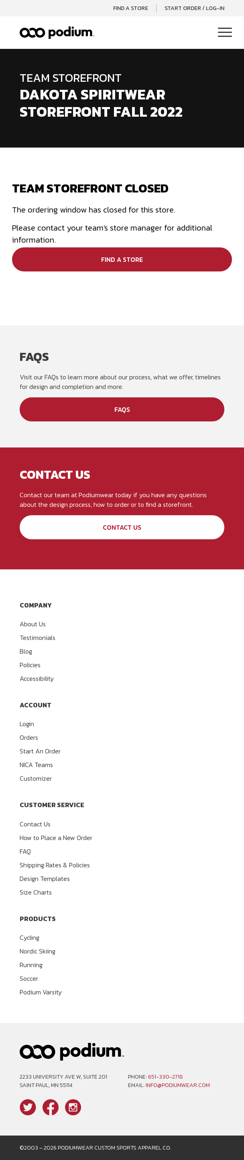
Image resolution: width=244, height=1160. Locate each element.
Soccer (29, 978)
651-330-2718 (165, 1077)
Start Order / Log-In (194, 8)
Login (27, 724)
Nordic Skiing (37, 951)
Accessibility (37, 678)
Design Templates (45, 878)
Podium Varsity (41, 992)
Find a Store (130, 8)
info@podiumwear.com (178, 1085)
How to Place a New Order (56, 837)
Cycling (29, 937)
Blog (26, 651)
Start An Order (40, 751)
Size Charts (36, 892)
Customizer (36, 778)
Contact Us (122, 527)
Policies (30, 665)
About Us (33, 624)
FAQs (122, 409)
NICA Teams (36, 764)
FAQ (25, 851)
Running (31, 965)
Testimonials (37, 637)
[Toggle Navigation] (225, 33)
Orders (29, 737)
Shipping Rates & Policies (55, 865)
